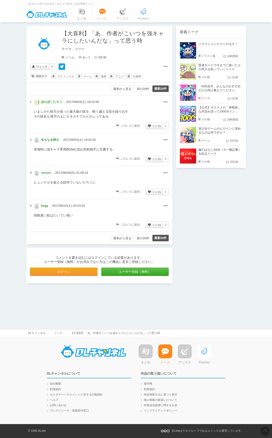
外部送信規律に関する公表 (160, 405)
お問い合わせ (58, 405)
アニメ (119, 76)
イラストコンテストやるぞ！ (218, 44)
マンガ (205, 98)
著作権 (148, 383)
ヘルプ (54, 400)
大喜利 (137, 76)
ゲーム (87, 76)
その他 (165, 102)
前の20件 (143, 89)
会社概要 (55, 383)
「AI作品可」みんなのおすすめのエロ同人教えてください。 (219, 88)
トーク (58, 333)
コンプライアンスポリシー (160, 410)
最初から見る (122, 89)
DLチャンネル (46, 14)
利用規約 (55, 389)
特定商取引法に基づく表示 (160, 394)
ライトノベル (65, 76)
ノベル (70, 57)
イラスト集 (208, 56)
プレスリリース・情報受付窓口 (69, 410)
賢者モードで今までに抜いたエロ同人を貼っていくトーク (219, 67)
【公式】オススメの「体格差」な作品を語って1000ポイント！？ (219, 111)
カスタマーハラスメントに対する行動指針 (76, 394)
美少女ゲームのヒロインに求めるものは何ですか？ (219, 130)
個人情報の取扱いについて (160, 400)
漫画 (103, 76)
